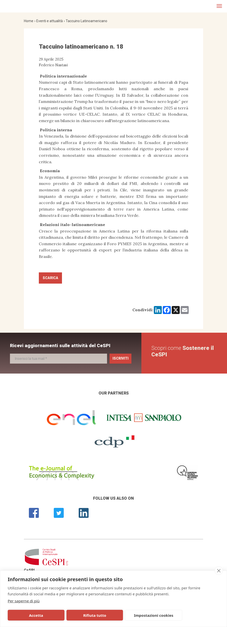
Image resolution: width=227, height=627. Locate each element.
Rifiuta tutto (72, 615)
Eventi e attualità (49, 21)
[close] (219, 570)
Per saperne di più (24, 600)
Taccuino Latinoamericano (86, 21)
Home (28, 21)
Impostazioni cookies (118, 615)
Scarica (50, 278)
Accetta (29, 615)
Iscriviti (120, 358)
